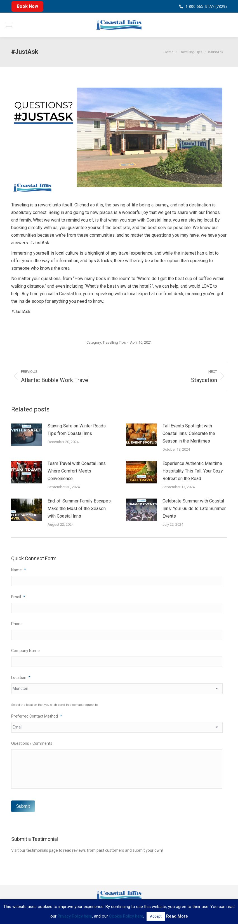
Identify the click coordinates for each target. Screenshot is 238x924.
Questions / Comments (31, 744)
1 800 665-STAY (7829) (206, 6)
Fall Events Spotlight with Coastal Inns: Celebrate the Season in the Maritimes (188, 433)
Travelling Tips (114, 342)
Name (18, 570)
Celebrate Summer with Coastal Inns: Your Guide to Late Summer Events (194, 508)
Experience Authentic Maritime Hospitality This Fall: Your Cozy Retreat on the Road (192, 471)
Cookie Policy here (126, 916)
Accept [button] (156, 916)
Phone (17, 624)
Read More (177, 916)
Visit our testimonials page (34, 855)
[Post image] (26, 434)
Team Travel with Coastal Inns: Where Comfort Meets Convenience (77, 471)
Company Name (25, 651)
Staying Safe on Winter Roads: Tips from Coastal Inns (77, 429)
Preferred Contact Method (36, 717)
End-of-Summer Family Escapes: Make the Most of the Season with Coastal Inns (80, 508)
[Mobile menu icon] (9, 25)
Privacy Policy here (75, 916)
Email (18, 597)
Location (20, 678)
